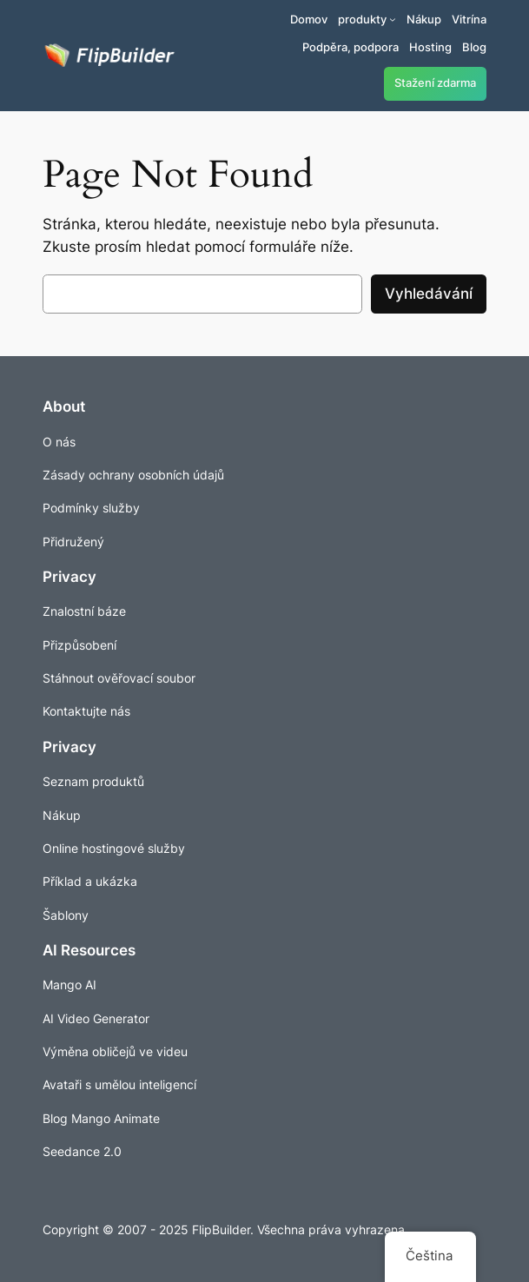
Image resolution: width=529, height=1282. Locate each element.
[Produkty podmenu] (392, 19)
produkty (362, 19)
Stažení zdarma (435, 82)
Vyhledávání (429, 293)
